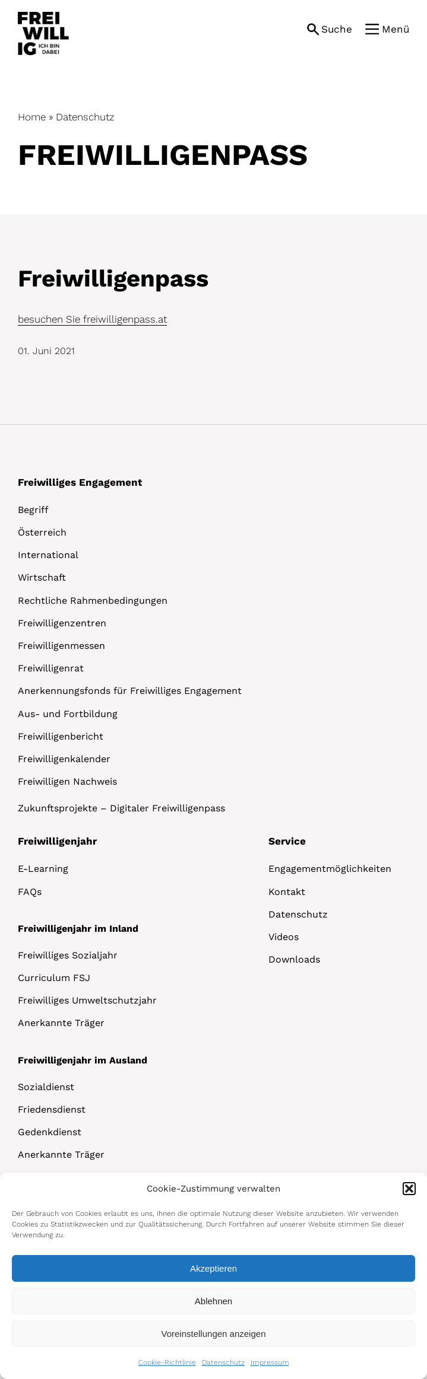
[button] (409, 1189)
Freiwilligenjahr (57, 841)
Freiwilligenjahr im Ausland (82, 1060)
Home (32, 117)
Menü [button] (395, 29)
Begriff (33, 509)
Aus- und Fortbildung (68, 713)
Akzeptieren (213, 1268)
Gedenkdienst (49, 1132)
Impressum (270, 1362)
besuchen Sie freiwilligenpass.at (92, 319)
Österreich (42, 532)
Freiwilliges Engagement (80, 482)
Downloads (294, 959)
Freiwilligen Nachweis (67, 781)
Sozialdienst (46, 1087)
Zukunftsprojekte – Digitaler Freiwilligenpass (121, 808)
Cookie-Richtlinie (167, 1362)
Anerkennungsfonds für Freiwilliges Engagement (130, 690)
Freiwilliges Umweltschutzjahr (87, 1000)
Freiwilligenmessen (61, 645)
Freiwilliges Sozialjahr (68, 955)
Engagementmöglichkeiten (329, 868)
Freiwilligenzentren (62, 623)
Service (287, 841)
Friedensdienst (52, 1109)
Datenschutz (223, 1362)
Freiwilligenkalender (64, 759)
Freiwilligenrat (51, 668)
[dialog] (213, 1276)
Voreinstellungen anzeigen (214, 1334)
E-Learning (43, 868)
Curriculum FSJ (54, 977)
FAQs (30, 891)
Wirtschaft (42, 577)
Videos (283, 936)
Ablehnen (213, 1301)
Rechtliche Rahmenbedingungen (92, 600)
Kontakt (286, 891)
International (48, 554)
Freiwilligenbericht (60, 736)
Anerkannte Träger (61, 1022)
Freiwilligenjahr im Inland (78, 928)
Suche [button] (336, 29)
